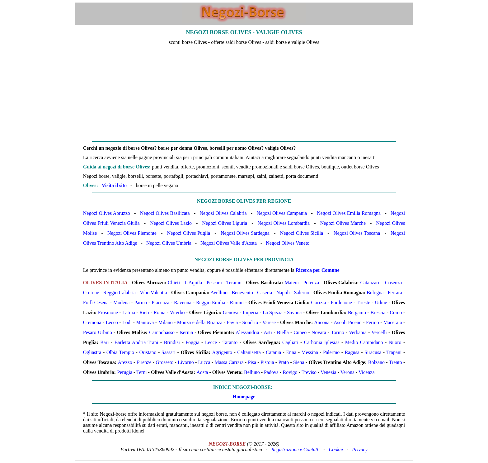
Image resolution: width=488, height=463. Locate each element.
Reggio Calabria (119, 292)
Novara (319, 332)
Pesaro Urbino (97, 332)
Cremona (92, 322)
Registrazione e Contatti (295, 449)
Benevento (242, 292)
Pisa (252, 362)
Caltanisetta (249, 352)
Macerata (392, 322)
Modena (121, 302)
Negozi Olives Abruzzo (106, 213)
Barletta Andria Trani (136, 342)
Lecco (112, 322)
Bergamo (357, 312)
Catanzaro (370, 282)
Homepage (244, 396)
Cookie (336, 449)
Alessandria (247, 332)
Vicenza (366, 372)
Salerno (301, 292)
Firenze (144, 362)
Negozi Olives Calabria (223, 213)
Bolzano (376, 362)
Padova (271, 372)
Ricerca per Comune (318, 270)
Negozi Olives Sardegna (245, 233)
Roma (159, 312)
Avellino (219, 292)
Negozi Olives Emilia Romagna (349, 213)
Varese (269, 322)
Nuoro (395, 342)
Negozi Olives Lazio (171, 223)
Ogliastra (92, 352)
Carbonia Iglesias (322, 342)
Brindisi (172, 342)
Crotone (91, 292)
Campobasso (162, 332)
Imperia (250, 312)
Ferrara (395, 292)
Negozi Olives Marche (343, 223)
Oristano (147, 352)
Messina (309, 352)
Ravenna (182, 302)
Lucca (204, 362)
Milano (165, 322)
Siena (298, 362)
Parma (140, 302)
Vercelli (379, 332)
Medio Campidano (364, 342)
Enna (291, 352)
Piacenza (160, 302)
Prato (283, 362)
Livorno (186, 362)
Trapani (393, 352)
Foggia (192, 342)
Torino (337, 332)
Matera (291, 282)
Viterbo (177, 312)
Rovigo (290, 372)
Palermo (331, 352)
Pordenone (341, 302)
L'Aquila (193, 282)
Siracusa (372, 352)
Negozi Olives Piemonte (132, 233)
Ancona (322, 322)
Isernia (186, 332)
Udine (381, 302)
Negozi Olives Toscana (357, 233)
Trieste (363, 302)
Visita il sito (114, 185)
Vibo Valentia (153, 292)
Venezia (328, 372)
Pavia (232, 322)
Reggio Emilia (210, 302)
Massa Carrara (228, 362)
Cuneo (300, 332)
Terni (141, 372)
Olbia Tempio (120, 352)
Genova (230, 312)
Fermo (372, 322)
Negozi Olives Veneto (287, 243)
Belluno (252, 372)
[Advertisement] (244, 95)
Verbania (358, 332)
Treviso (309, 372)
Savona (294, 312)
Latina (128, 312)
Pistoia (267, 362)
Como (396, 312)
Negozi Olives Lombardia (284, 223)
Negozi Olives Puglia (188, 233)
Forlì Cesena (96, 302)
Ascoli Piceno (348, 322)
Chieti (174, 282)
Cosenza (393, 282)
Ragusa (352, 352)
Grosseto (164, 362)
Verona (347, 372)
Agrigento (222, 352)
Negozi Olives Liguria (224, 223)
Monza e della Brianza (200, 322)
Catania (273, 352)
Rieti (144, 312)
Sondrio (250, 322)
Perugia (124, 372)
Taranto (230, 342)
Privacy (360, 449)
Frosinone (108, 312)
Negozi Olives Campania (281, 213)
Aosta (202, 372)
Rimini (237, 302)
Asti (268, 332)
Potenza (311, 282)
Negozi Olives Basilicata (165, 213)
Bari (104, 342)
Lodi (127, 322)
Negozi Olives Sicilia (301, 233)
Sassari (169, 352)
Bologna (375, 292)
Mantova (145, 322)
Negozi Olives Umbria (168, 243)
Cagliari (290, 342)
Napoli (283, 292)
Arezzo (125, 362)
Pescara (214, 282)
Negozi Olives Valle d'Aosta (228, 243)
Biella (283, 332)
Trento (395, 362)
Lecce (211, 342)
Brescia (377, 312)
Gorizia (318, 302)
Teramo (234, 282)
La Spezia (273, 312)
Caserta (264, 292)
